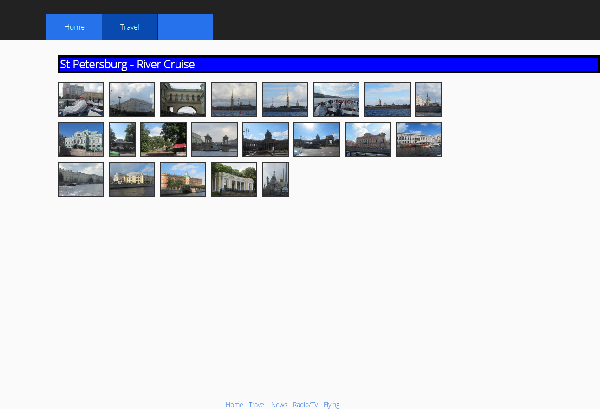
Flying (331, 404)
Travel (257, 404)
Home (234, 404)
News (279, 404)
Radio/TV (305, 404)
